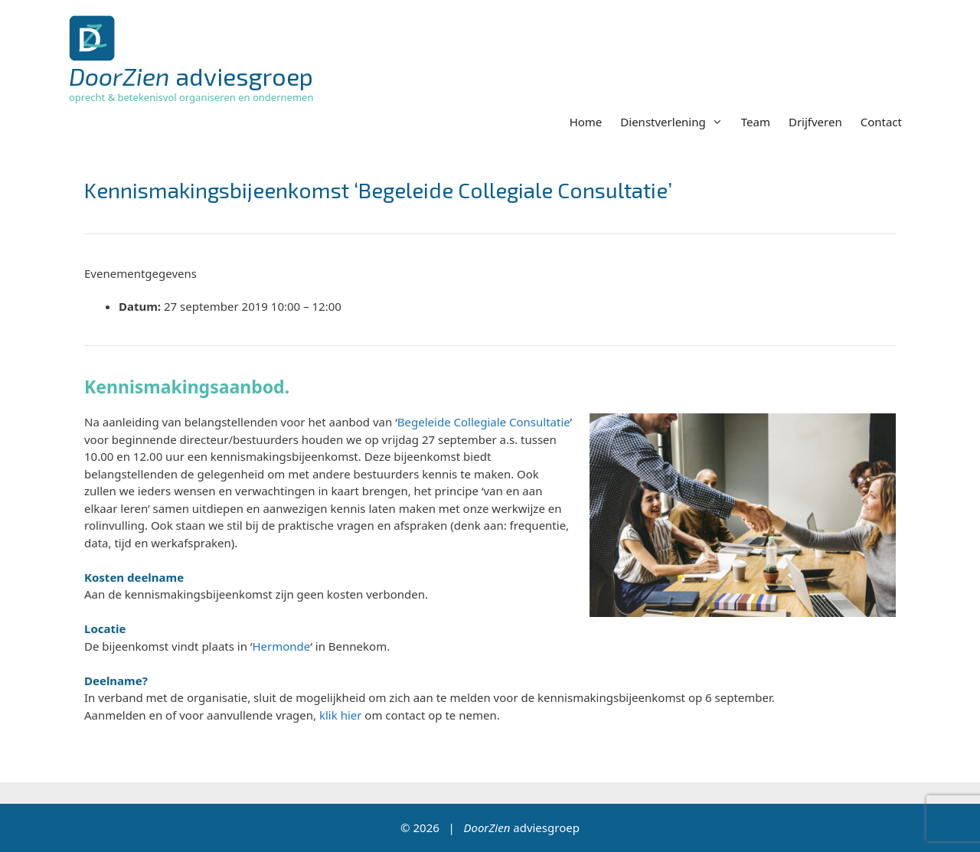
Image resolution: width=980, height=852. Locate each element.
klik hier (340, 715)
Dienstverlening (675, 122)
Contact (881, 121)
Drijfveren (815, 121)
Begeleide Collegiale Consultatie (483, 421)
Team (755, 121)
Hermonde (281, 646)
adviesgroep (191, 75)
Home (586, 121)
